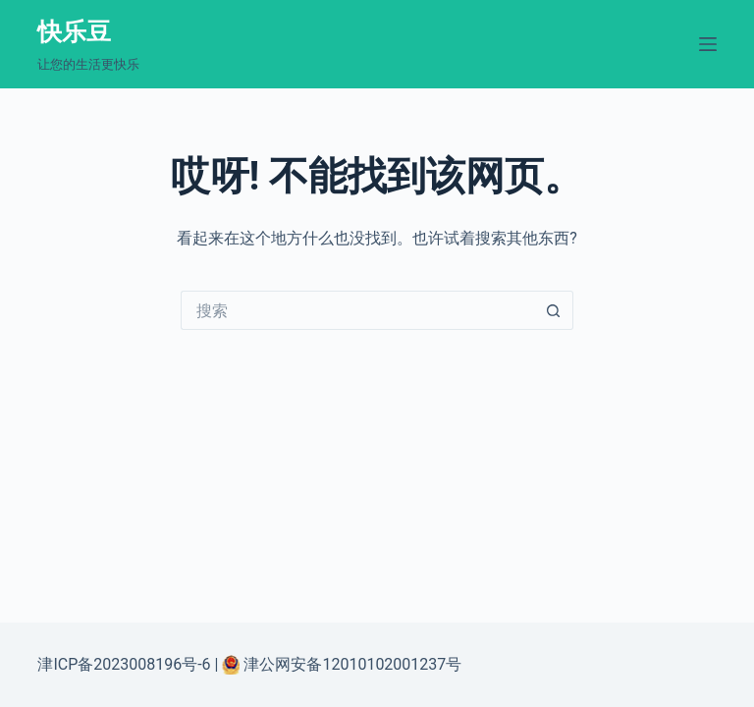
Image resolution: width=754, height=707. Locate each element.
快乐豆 (74, 32)
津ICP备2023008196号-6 (123, 664)
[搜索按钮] (553, 310)
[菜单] (708, 44)
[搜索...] (357, 310)
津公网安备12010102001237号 (350, 664)
